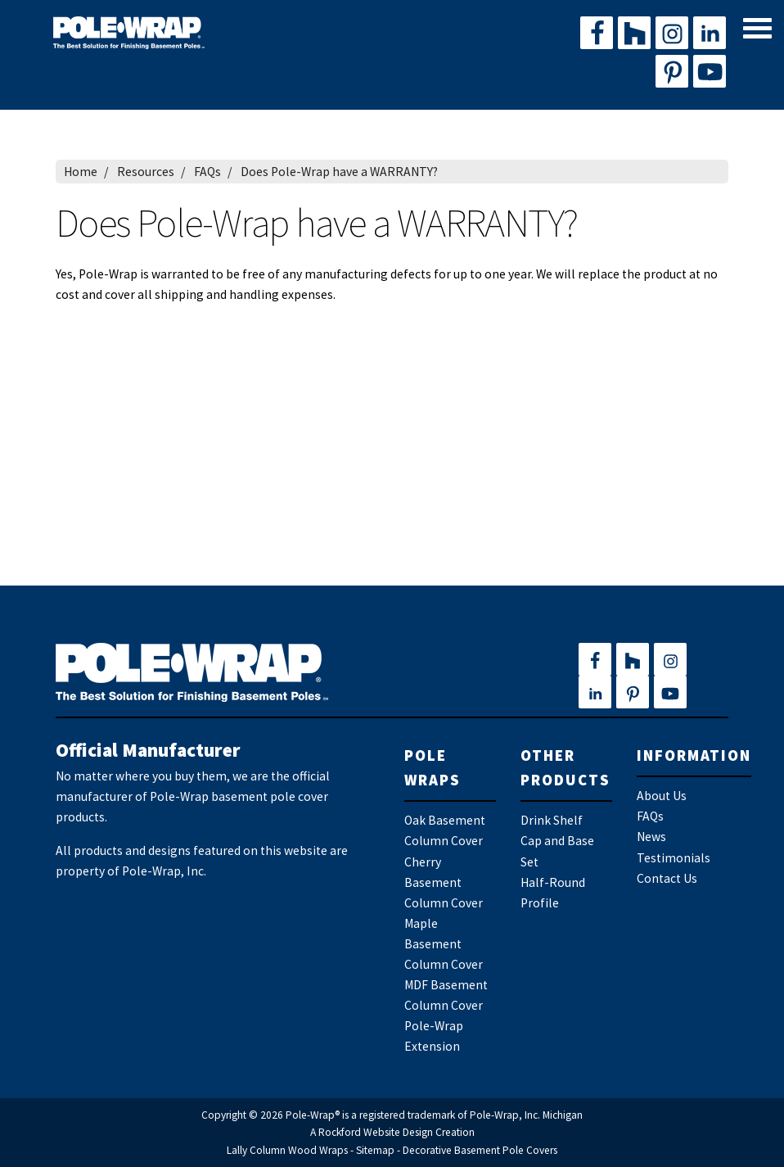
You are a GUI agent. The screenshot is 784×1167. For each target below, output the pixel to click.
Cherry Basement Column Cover (443, 882)
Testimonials (673, 858)
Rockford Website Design (375, 1132)
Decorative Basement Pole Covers (480, 1150)
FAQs (207, 171)
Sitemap (375, 1150)
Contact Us (667, 878)
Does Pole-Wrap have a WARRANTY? (339, 171)
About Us (662, 795)
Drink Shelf (551, 820)
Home (80, 171)
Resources (145, 171)
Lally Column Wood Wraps (287, 1150)
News (651, 836)
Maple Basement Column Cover (443, 944)
